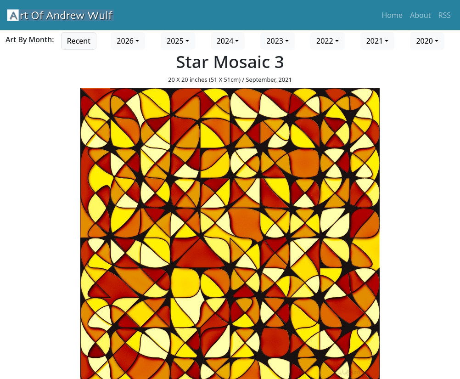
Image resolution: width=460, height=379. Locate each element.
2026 (125, 41)
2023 (274, 41)
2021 (374, 41)
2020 (424, 41)
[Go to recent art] (78, 40)
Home (392, 15)
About (420, 15)
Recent (78, 41)
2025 (175, 41)
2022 (324, 41)
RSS (444, 15)
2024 (225, 41)
